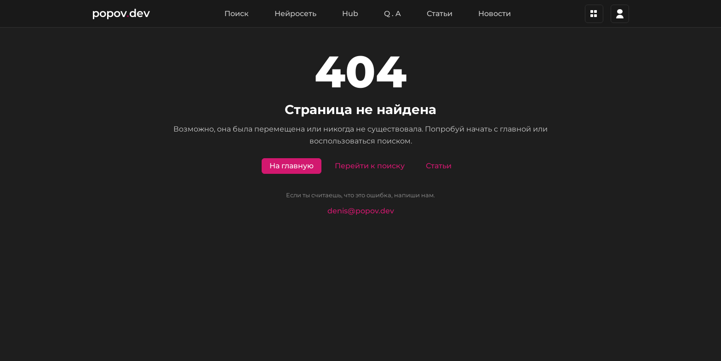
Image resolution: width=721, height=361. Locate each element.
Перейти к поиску (370, 165)
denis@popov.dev (360, 210)
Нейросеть (295, 13)
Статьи (439, 13)
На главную (291, 165)
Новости (494, 13)
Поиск (236, 13)
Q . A (392, 13)
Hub (350, 13)
